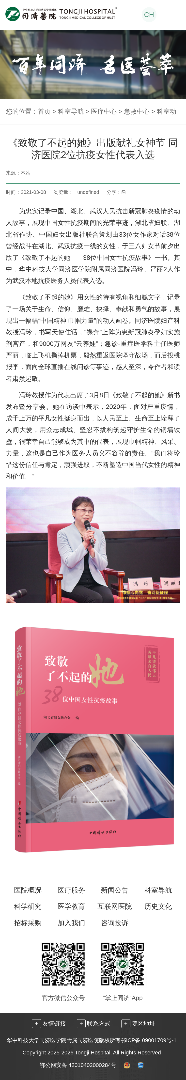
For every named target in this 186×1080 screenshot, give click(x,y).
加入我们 (71, 922)
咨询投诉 (114, 922)
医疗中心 (104, 111)
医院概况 (28, 890)
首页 (44, 111)
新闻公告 (114, 890)
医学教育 (71, 906)
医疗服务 (71, 890)
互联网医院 (114, 906)
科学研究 (28, 906)
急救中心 (137, 111)
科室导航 (71, 111)
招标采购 (28, 922)
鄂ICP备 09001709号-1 (148, 1040)
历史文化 (158, 906)
